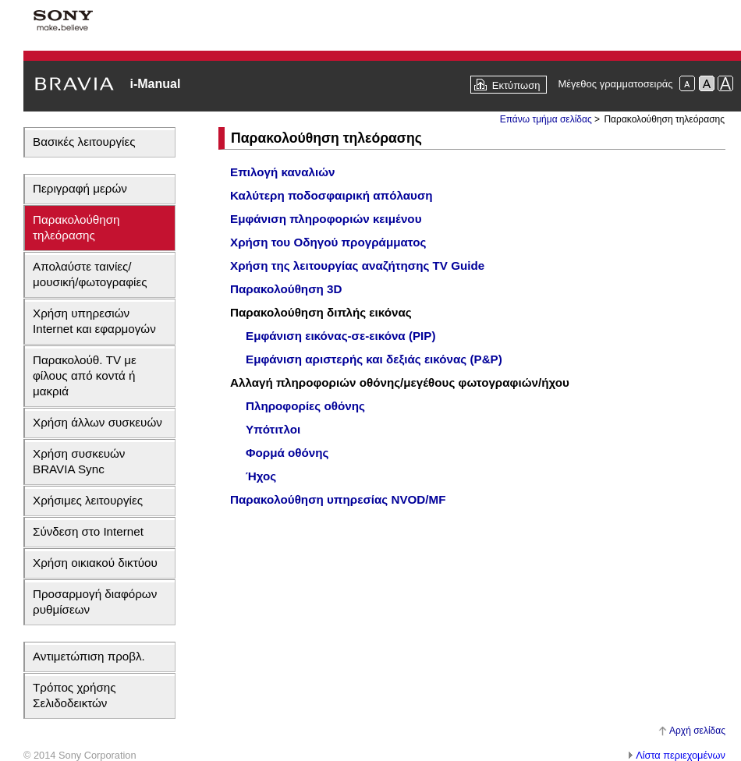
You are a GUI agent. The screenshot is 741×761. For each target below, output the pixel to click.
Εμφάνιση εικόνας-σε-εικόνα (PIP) (341, 335)
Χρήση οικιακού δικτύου (95, 562)
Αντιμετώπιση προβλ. (89, 656)
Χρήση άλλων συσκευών (97, 422)
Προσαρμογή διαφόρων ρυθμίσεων (95, 601)
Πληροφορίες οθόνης (305, 405)
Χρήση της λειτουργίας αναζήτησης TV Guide (357, 265)
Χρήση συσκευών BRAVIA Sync (79, 461)
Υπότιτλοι (273, 429)
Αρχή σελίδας (697, 730)
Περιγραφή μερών (80, 188)
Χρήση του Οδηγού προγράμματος (328, 242)
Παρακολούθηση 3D (286, 289)
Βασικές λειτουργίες (84, 141)
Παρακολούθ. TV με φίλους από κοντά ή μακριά (84, 375)
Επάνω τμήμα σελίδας (546, 119)
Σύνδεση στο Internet (88, 531)
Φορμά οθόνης (287, 452)
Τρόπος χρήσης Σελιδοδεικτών (74, 695)
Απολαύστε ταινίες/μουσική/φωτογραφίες (90, 274)
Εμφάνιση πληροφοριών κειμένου (326, 218)
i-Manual (154, 83)
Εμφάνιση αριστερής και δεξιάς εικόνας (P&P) (374, 359)
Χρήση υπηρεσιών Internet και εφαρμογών (94, 320)
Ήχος (261, 476)
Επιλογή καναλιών (282, 172)
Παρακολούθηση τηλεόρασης (76, 227)
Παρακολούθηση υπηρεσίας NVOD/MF (337, 499)
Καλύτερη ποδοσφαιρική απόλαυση (331, 195)
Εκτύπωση (516, 85)
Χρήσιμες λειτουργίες (88, 500)
